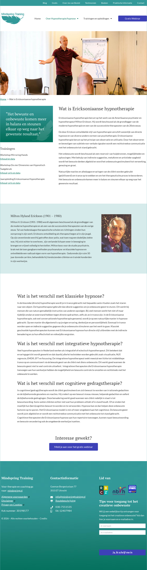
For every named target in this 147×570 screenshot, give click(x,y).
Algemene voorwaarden (14, 496)
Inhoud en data (7, 158)
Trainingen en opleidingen (97, 18)
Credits (43, 518)
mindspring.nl (15, 490)
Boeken (104, 3)
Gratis (54, 3)
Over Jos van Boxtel (71, 3)
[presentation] (118, 542)
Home (38, 18)
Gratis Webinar (132, 18)
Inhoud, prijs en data (10, 172)
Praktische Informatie (122, 3)
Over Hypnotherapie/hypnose (62, 18)
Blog (45, 3)
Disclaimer (7, 500)
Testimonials (90, 3)
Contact (140, 3)
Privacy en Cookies (11, 504)
